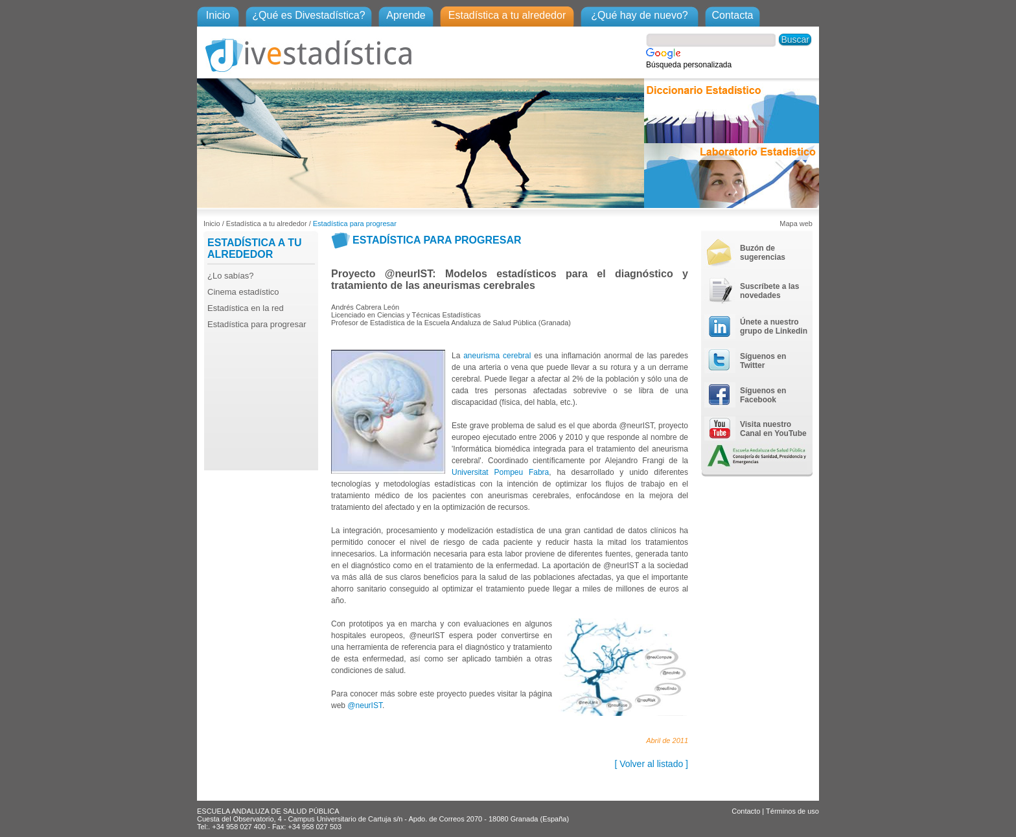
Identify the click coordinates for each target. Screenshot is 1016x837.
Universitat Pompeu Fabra (500, 472)
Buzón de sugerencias (762, 253)
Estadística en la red (245, 308)
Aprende (406, 15)
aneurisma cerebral (497, 355)
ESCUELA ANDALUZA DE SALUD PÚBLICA (268, 811)
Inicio (218, 15)
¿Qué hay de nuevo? (639, 15)
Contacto (746, 811)
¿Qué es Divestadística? (308, 15)
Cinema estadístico (243, 292)
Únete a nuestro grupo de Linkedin (773, 326)
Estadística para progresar (355, 223)
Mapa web (796, 223)
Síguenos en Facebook (763, 395)
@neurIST (364, 705)
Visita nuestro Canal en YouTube (773, 429)
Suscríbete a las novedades (769, 291)
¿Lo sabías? (230, 276)
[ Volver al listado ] (651, 764)
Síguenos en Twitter (763, 361)
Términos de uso (792, 811)
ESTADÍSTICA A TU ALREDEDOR (254, 248)
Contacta (732, 15)
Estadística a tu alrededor (507, 15)
